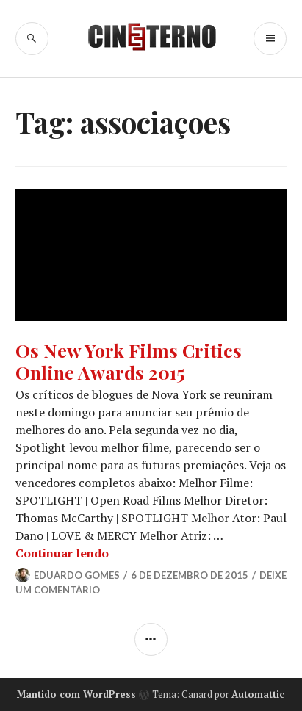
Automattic (257, 694)
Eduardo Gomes (77, 575)
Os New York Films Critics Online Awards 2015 (128, 361)
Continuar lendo (62, 553)
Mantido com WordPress (76, 694)
